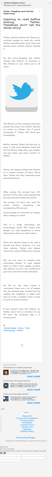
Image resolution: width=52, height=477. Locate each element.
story (20, 328)
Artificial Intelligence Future (14, 3)
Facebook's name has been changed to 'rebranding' (15, 394)
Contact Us (27, 427)
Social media (10, 328)
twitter (20, 330)
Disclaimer (27, 422)
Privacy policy (27, 420)
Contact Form (27, 425)
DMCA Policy (27, 431)
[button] (39, 11)
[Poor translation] (4, 453)
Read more (33, 376)
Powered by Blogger (26, 437)
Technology (9, 330)
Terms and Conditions (27, 418)
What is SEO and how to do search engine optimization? (16, 380)
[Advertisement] (48, 26)
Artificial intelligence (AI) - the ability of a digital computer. (17, 367)
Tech (27, 328)
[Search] (50, 3)
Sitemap (27, 429)
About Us (27, 416)
